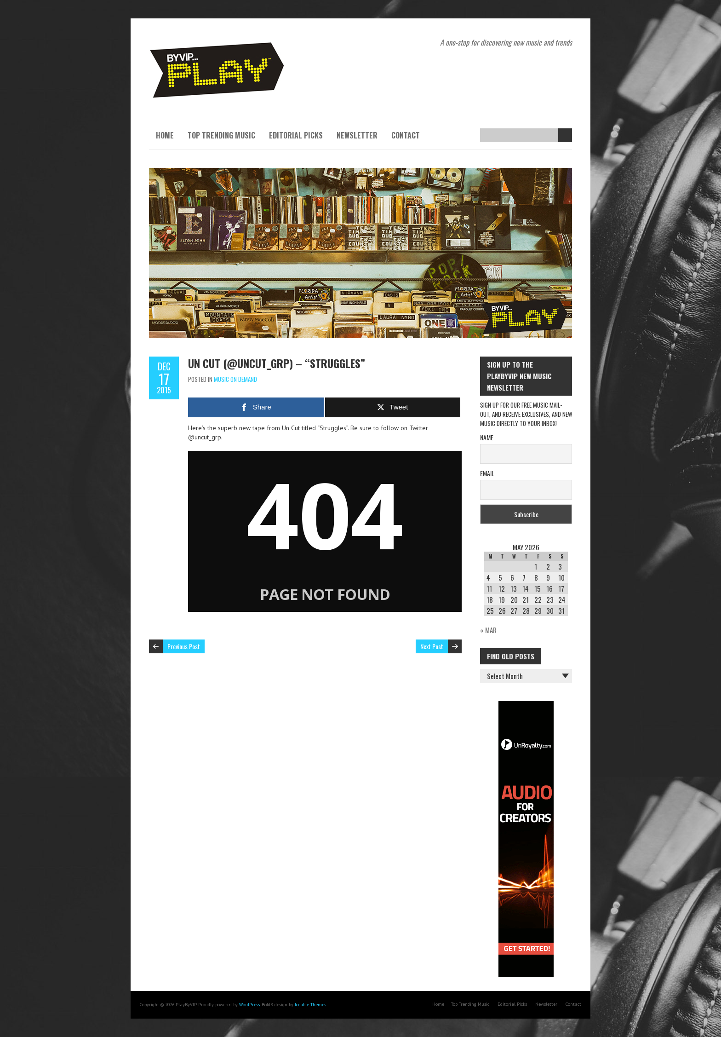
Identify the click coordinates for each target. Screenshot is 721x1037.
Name (486, 437)
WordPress (249, 1005)
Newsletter (357, 135)
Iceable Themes (310, 1005)
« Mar (488, 630)
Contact (405, 135)
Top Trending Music (221, 135)
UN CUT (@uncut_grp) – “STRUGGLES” (276, 363)
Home (165, 135)
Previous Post (183, 646)
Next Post (431, 646)
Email (487, 473)
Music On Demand (235, 379)
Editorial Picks (296, 135)
